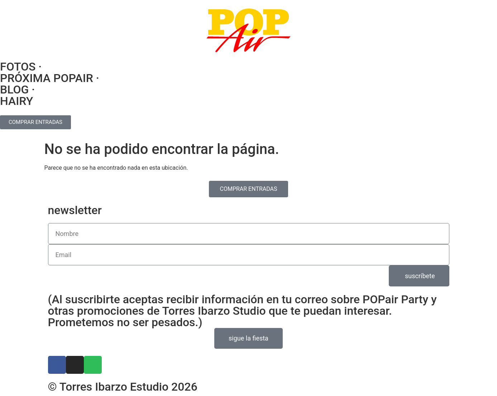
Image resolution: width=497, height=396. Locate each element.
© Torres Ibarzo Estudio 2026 (122, 386)
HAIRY (16, 101)
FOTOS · (21, 66)
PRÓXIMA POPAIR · (49, 78)
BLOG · (17, 89)
